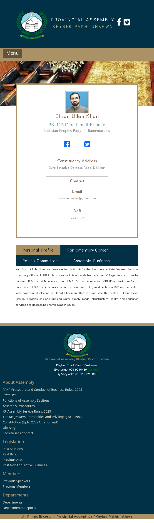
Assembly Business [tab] (91, 260)
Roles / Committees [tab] (41, 260)
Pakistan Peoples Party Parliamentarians (77, 130)
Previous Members (16, 486)
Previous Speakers (16, 481)
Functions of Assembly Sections (26, 400)
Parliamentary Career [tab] (87, 250)
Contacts (94, 369)
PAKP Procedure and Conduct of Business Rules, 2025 (42, 389)
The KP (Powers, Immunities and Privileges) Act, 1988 (42, 417)
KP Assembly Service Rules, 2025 (27, 411)
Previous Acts (12, 459)
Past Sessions (13, 449)
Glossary (9, 427)
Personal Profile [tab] (38, 250)
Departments (12, 502)
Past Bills (9, 454)
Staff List (9, 395)
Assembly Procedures (19, 406)
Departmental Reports (19, 508)
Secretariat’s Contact (18, 433)
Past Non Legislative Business (25, 465)
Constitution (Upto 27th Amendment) (30, 422)
